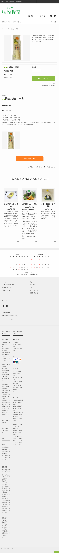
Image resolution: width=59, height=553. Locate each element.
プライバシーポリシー (8, 317)
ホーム (3, 29)
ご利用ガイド (6, 22)
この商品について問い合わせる (37, 166)
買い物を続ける (52, 166)
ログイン (42, 1)
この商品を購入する (29, 158)
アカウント (30, 1)
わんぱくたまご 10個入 (11, 204)
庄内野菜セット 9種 (29, 203)
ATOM (7, 311)
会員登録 (53, 1)
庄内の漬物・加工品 (13, 29)
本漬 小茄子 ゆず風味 (48, 205)
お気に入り (8, 78)
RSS (3, 311)
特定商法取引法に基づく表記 (10, 314)
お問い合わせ (16, 22)
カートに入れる (44, 79)
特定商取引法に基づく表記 (48, 85)
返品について (52, 83)
